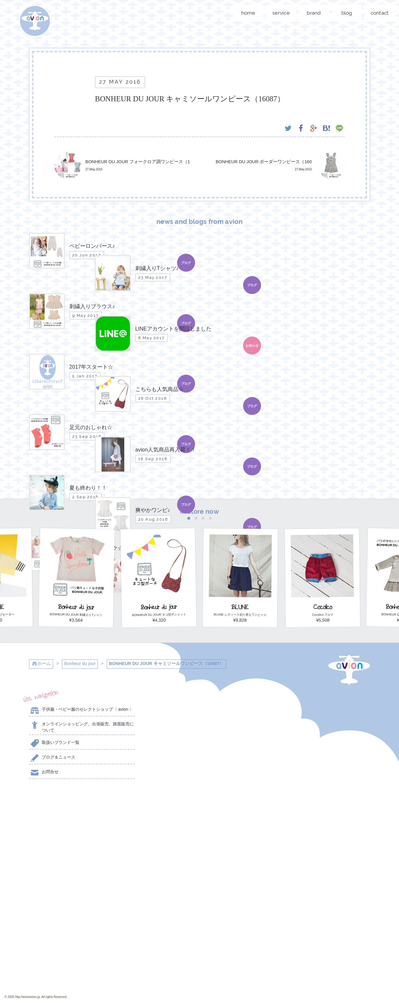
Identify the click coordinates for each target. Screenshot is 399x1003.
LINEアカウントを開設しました (199, 754)
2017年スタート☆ (199, 769)
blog (346, 13)
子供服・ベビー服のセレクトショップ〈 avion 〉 (81, 710)
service (281, 13)
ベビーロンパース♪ (199, 710)
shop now (317, 882)
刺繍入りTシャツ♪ (199, 725)
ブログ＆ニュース (52, 758)
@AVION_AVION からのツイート (58, 800)
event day (48, 985)
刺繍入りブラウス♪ (199, 739)
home (248, 13)
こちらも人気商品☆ (199, 783)
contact (380, 13)
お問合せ (44, 773)
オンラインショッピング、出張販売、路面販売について (81, 727)
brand (314, 13)
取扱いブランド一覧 (54, 743)
